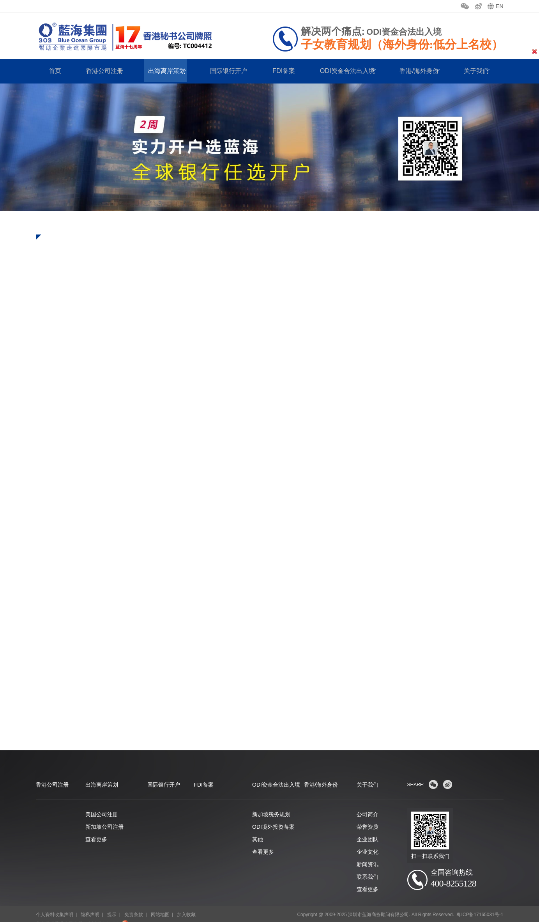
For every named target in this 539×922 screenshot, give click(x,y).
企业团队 (367, 829)
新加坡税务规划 (271, 804)
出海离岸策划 (165, 71)
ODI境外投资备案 (273, 816)
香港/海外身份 (415, 71)
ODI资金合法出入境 (343, 71)
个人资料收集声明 (54, 904)
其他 (257, 829)
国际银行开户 (227, 71)
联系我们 (367, 866)
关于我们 (367, 774)
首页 (55, 71)
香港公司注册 (104, 71)
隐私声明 (90, 904)
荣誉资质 (367, 816)
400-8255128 (459, 874)
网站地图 (160, 904)
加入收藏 (186, 904)
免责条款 (133, 904)
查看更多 (96, 829)
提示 (112, 904)
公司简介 (367, 804)
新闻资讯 (367, 854)
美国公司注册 (101, 804)
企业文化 (367, 841)
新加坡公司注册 (104, 816)
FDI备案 (280, 71)
